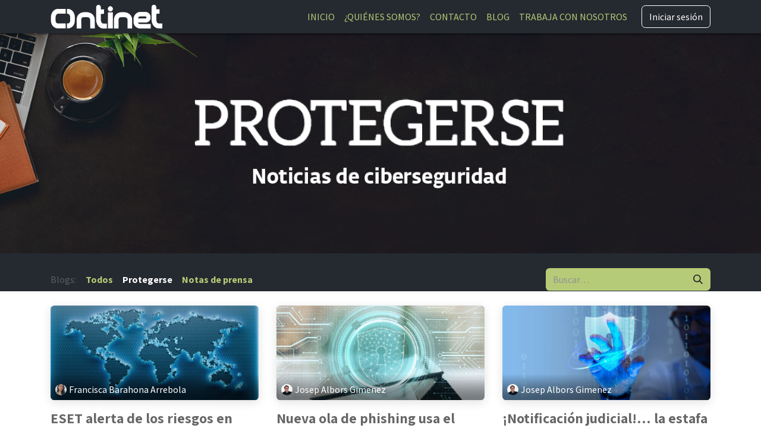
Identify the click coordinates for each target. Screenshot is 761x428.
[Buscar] (697, 279)
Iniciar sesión (676, 17)
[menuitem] (321, 17)
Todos (99, 279)
